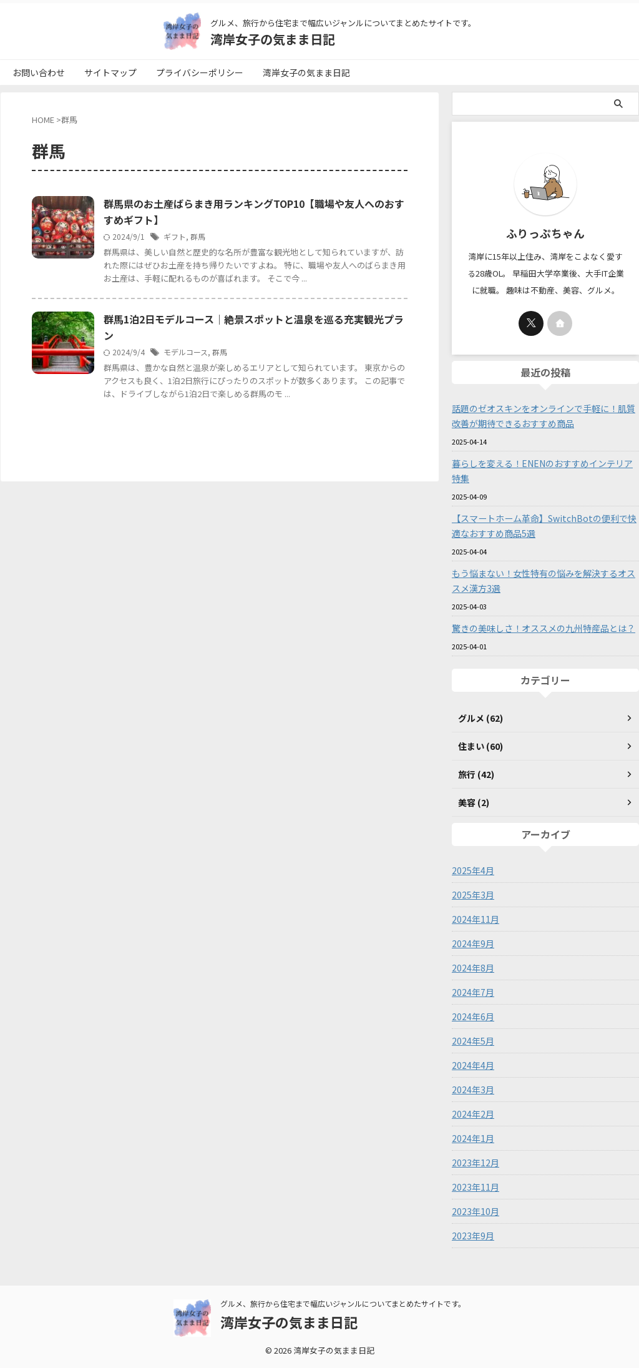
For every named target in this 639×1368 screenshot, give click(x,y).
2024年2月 (473, 1114)
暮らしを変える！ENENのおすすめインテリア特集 (542, 471)
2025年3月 (473, 894)
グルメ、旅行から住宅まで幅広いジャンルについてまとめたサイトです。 (343, 1306)
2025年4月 (473, 870)
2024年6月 (473, 1016)
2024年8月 (473, 968)
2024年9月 (473, 943)
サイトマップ (110, 72)
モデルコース (185, 352)
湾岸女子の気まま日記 (272, 39)
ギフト (174, 236)
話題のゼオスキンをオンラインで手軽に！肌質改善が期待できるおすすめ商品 (543, 416)
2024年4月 (473, 1065)
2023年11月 (475, 1187)
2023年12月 (475, 1162)
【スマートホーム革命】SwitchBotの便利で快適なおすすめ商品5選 (543, 525)
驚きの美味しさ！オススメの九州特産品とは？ (543, 628)
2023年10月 (475, 1211)
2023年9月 (473, 1235)
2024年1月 (473, 1138)
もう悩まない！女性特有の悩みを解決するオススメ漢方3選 (543, 580)
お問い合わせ (38, 72)
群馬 (197, 236)
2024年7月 (473, 992)
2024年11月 (475, 919)
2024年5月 (473, 1041)
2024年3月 (473, 1089)
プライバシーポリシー (199, 72)
